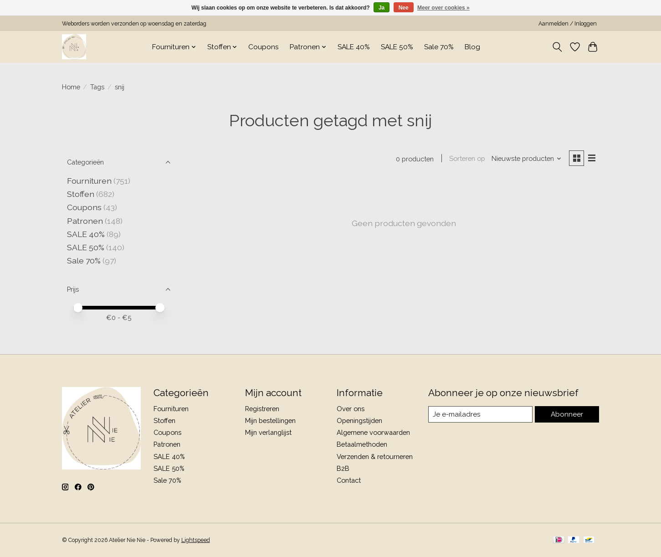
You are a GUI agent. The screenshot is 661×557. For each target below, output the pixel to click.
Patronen (85, 221)
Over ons (350, 409)
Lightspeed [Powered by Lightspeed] (195, 540)
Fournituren (89, 181)
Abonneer (568, 414)
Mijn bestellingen (270, 420)
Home (71, 87)
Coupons (263, 47)
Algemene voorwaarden (373, 432)
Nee (404, 8)
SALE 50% (397, 47)
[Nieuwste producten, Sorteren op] (525, 159)
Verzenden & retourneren (375, 456)
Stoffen (80, 194)
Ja (381, 8)
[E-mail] (481, 414)
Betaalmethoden (362, 444)
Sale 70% (439, 47)
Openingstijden (359, 420)
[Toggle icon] (557, 47)
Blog (472, 47)
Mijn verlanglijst (268, 432)
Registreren (262, 409)
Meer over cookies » (443, 8)
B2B (343, 468)
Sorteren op (466, 159)
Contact (349, 480)
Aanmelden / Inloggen (567, 24)
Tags (97, 87)
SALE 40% (354, 47)
